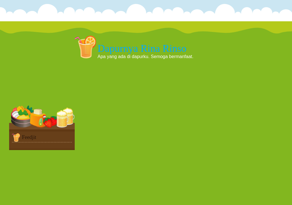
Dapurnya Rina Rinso (142, 48)
